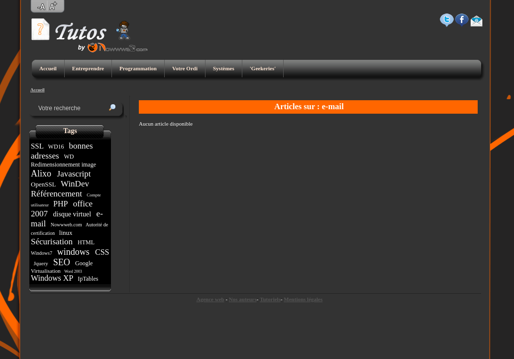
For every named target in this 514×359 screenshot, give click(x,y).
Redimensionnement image (64, 164)
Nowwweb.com (66, 224)
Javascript (74, 174)
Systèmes (223, 68)
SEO (61, 262)
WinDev (75, 183)
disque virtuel (72, 214)
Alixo (42, 174)
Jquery (41, 263)
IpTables (88, 278)
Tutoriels (270, 299)
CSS (101, 252)
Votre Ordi (185, 68)
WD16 (56, 146)
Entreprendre (88, 68)
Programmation (138, 68)
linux (66, 232)
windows (73, 252)
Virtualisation (46, 271)
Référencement (57, 193)
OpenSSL (44, 184)
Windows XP (53, 278)
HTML (86, 242)
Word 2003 (73, 271)
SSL (38, 146)
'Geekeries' (263, 68)
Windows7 (42, 253)
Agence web (210, 299)
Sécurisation (53, 241)
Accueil (48, 68)
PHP (60, 203)
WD (69, 156)
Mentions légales (303, 299)
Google (84, 263)
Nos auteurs (243, 299)
